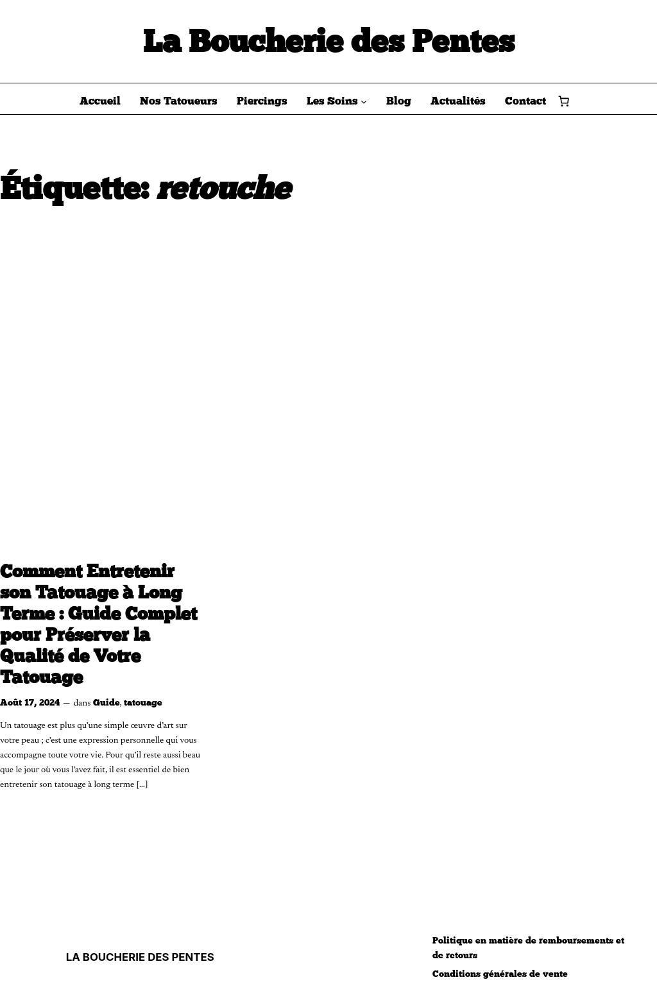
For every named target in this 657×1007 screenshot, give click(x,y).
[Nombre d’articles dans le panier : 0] (563, 100)
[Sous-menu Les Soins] (364, 100)
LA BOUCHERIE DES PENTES (140, 957)
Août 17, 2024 (30, 702)
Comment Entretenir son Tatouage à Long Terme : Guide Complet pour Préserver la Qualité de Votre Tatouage (98, 624)
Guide (106, 702)
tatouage (143, 702)
